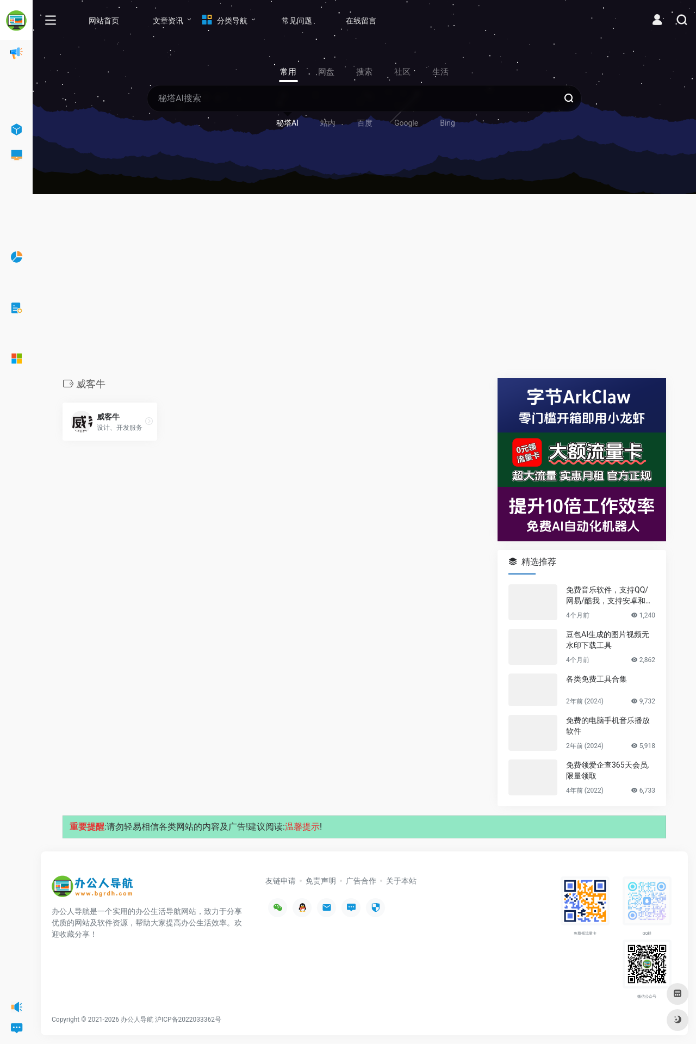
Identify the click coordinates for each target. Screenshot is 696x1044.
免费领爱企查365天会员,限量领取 (607, 770)
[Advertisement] (364, 289)
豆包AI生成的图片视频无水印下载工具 (607, 640)
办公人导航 (137, 1019)
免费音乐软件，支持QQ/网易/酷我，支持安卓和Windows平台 (610, 595)
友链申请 (280, 880)
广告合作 (361, 880)
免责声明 (321, 880)
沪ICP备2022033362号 (188, 1019)
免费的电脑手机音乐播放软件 (608, 726)
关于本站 (401, 880)
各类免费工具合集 (596, 679)
